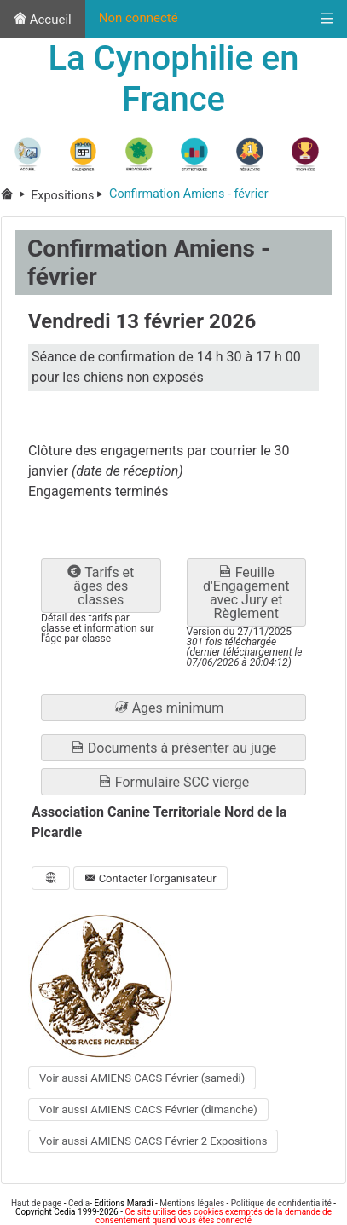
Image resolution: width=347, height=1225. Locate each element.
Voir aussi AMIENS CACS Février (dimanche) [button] (148, 1109)
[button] (173, 707)
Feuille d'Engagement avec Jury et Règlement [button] (246, 592)
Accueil (43, 19)
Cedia (79, 1203)
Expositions (70, 195)
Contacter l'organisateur (150, 878)
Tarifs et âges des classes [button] (100, 586)
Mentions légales (191, 1203)
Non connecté (138, 18)
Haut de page (36, 1203)
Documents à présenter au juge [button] (173, 748)
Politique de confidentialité (281, 1203)
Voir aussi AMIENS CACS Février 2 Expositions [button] (153, 1141)
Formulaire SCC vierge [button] (173, 782)
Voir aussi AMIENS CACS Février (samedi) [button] (142, 1078)
